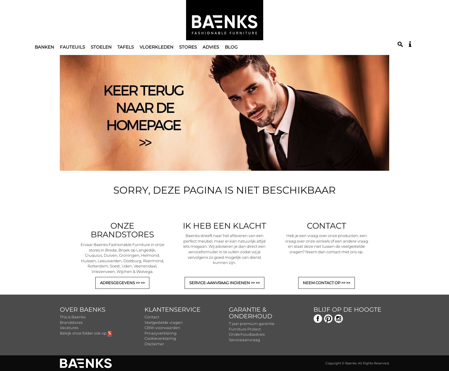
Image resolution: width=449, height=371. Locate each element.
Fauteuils (72, 47)
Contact (151, 317)
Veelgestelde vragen (163, 322)
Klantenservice (172, 309)
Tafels (125, 47)
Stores (188, 47)
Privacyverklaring (160, 333)
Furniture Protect (245, 329)
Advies (211, 47)
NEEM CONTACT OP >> (324, 282)
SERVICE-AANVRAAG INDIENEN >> (222, 282)
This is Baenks (73, 317)
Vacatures (69, 327)
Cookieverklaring (160, 338)
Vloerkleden (156, 47)
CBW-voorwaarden (162, 327)
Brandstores (71, 322)
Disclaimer (154, 343)
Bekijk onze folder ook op (86, 333)
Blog (231, 47)
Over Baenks (82, 309)
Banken (44, 47)
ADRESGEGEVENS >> (120, 282)
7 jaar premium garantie (251, 323)
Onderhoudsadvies (247, 334)
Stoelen (101, 47)
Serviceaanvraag (244, 339)
